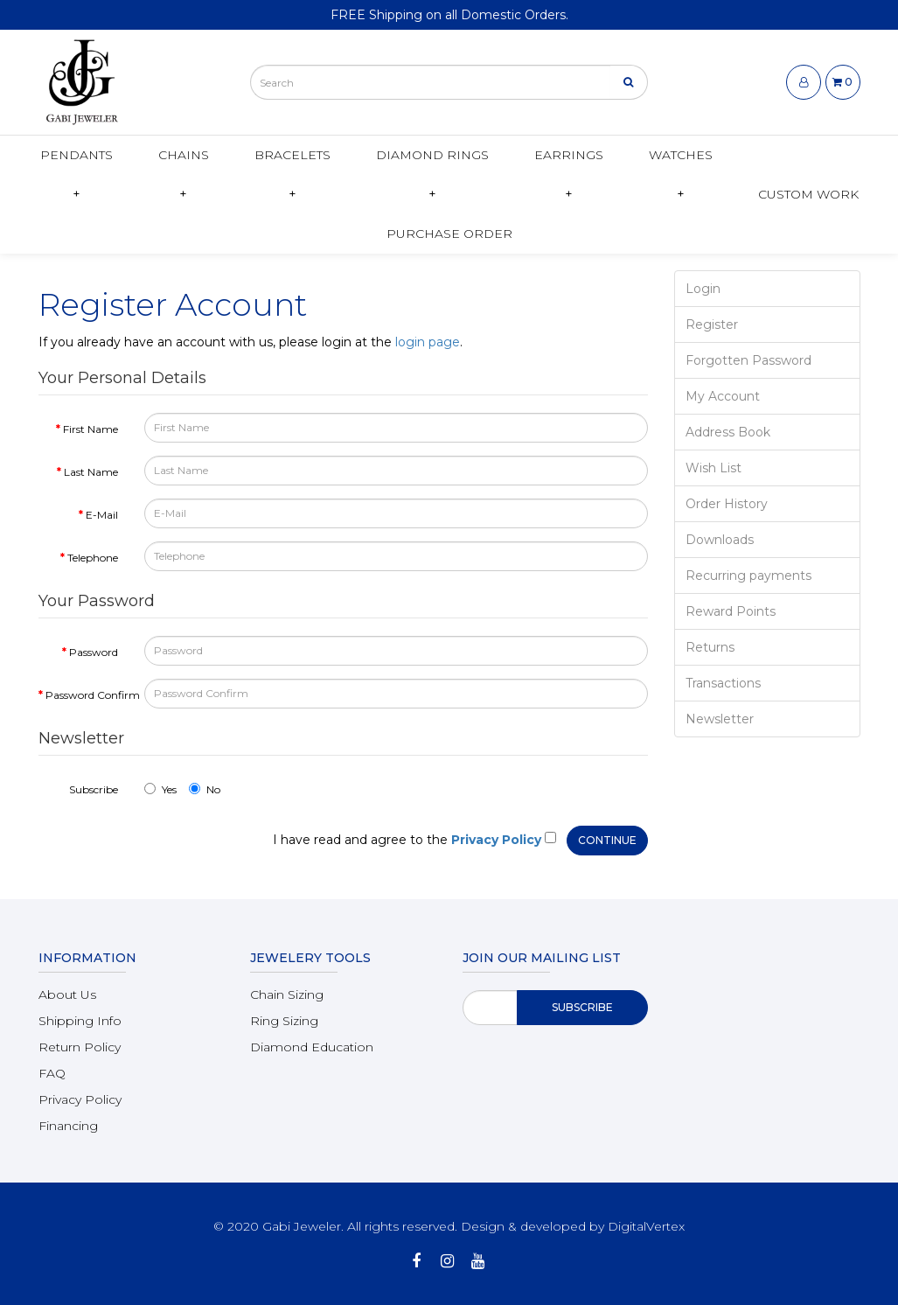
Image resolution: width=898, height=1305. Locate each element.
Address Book (728, 432)
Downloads (720, 540)
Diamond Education (311, 1047)
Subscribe (93, 789)
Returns (710, 647)
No (204, 789)
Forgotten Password (748, 360)
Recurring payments (748, 575)
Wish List (713, 468)
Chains (183, 155)
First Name (90, 429)
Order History (727, 504)
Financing (68, 1126)
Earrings (568, 155)
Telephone (92, 557)
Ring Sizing (284, 1021)
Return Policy (79, 1047)
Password (93, 652)
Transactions (723, 683)
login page (427, 342)
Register (712, 324)
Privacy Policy (80, 1099)
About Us (67, 994)
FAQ (52, 1073)
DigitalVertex (646, 1226)
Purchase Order (449, 233)
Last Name (91, 471)
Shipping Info (80, 1021)
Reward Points (731, 611)
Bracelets (292, 155)
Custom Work (808, 194)
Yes (160, 789)
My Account (723, 396)
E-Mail (102, 514)
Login (703, 289)
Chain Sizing (287, 994)
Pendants (76, 155)
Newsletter (720, 719)
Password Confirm (88, 694)
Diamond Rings (432, 155)
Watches (681, 155)
